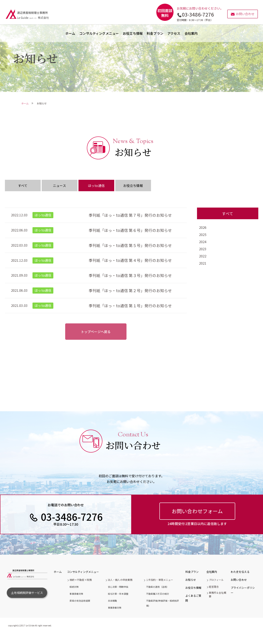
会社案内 (191, 33)
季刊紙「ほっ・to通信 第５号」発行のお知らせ (130, 245)
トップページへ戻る (96, 331)
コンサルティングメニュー (99, 33)
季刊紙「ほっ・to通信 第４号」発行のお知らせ (130, 260)
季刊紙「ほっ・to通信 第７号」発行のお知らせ (130, 215)
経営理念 (214, 586)
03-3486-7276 (198, 14)
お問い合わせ (239, 580)
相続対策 (74, 586)
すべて (22, 185)
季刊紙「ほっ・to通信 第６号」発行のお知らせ (130, 230)
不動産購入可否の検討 (157, 593)
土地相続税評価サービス (27, 593)
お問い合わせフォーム (197, 511)
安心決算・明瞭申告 (118, 586)
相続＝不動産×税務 (80, 579)
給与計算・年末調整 (118, 593)
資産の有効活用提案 (79, 600)
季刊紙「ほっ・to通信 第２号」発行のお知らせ (130, 290)
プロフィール (216, 579)
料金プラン (155, 33)
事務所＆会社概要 (217, 594)
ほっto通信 (96, 185)
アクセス (173, 33)
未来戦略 (112, 600)
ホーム (70, 33)
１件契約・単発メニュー (159, 579)
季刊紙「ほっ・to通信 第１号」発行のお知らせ (130, 305)
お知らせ (190, 580)
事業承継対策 (76, 593)
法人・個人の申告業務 (120, 579)
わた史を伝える (240, 572)
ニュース (59, 185)
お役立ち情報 (133, 33)
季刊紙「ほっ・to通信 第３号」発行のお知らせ (130, 275)
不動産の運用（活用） (157, 586)
